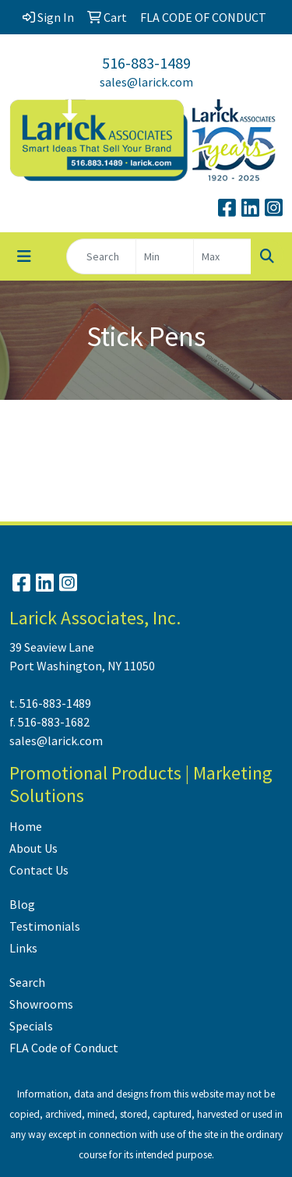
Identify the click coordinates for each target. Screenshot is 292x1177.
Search (27, 982)
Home (25, 826)
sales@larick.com (146, 82)
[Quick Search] (101, 256)
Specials (31, 1026)
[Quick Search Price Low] (164, 256)
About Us (33, 848)
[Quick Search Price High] (222, 256)
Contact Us (39, 870)
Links (23, 948)
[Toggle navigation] (24, 256)
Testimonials (44, 926)
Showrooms (41, 1004)
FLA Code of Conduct (63, 1047)
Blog (22, 904)
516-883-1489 (146, 62)
